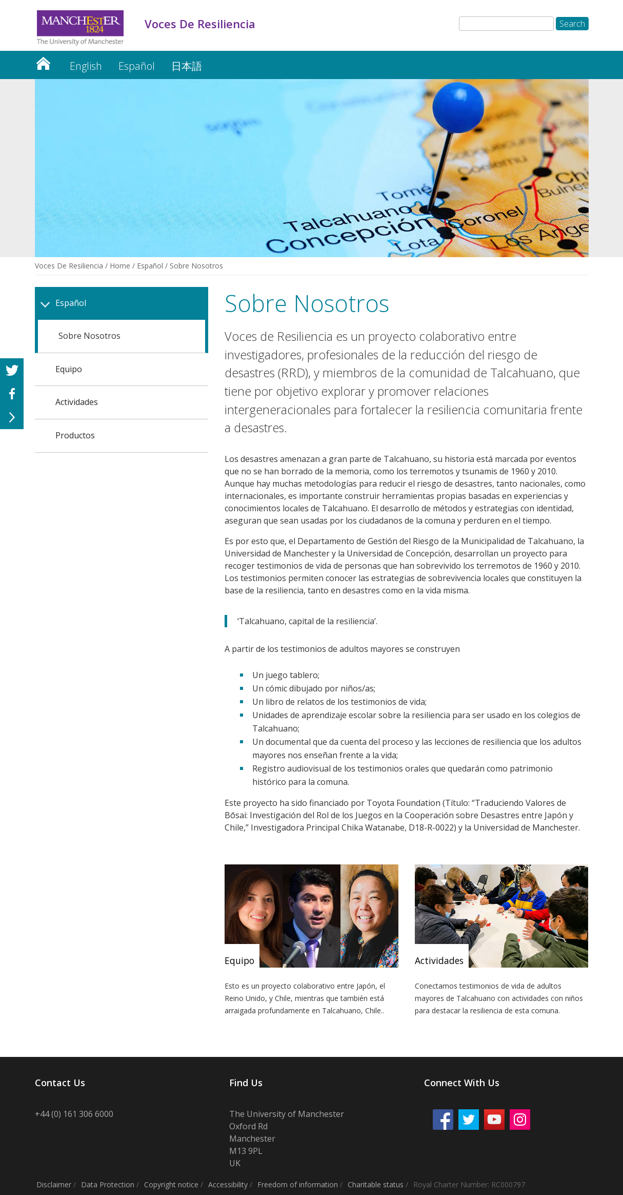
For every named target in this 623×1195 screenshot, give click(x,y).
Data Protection (107, 1184)
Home (120, 266)
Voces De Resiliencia (43, 61)
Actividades (76, 402)
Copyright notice (171, 1184)
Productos (75, 435)
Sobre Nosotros (89, 335)
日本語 (186, 66)
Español (136, 66)
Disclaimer (53, 1184)
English (86, 66)
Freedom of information (297, 1184)
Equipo (68, 369)
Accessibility (228, 1184)
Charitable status (376, 1184)
